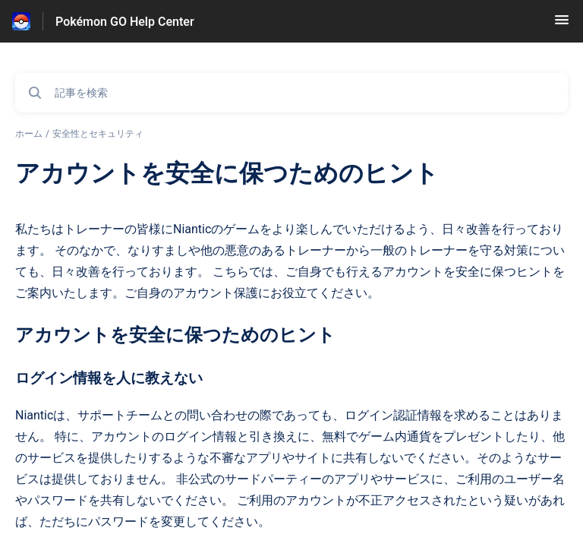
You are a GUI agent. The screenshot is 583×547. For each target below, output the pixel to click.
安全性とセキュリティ (97, 133)
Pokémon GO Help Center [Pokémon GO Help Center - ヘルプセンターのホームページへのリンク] (124, 21)
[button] (562, 24)
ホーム (29, 133)
